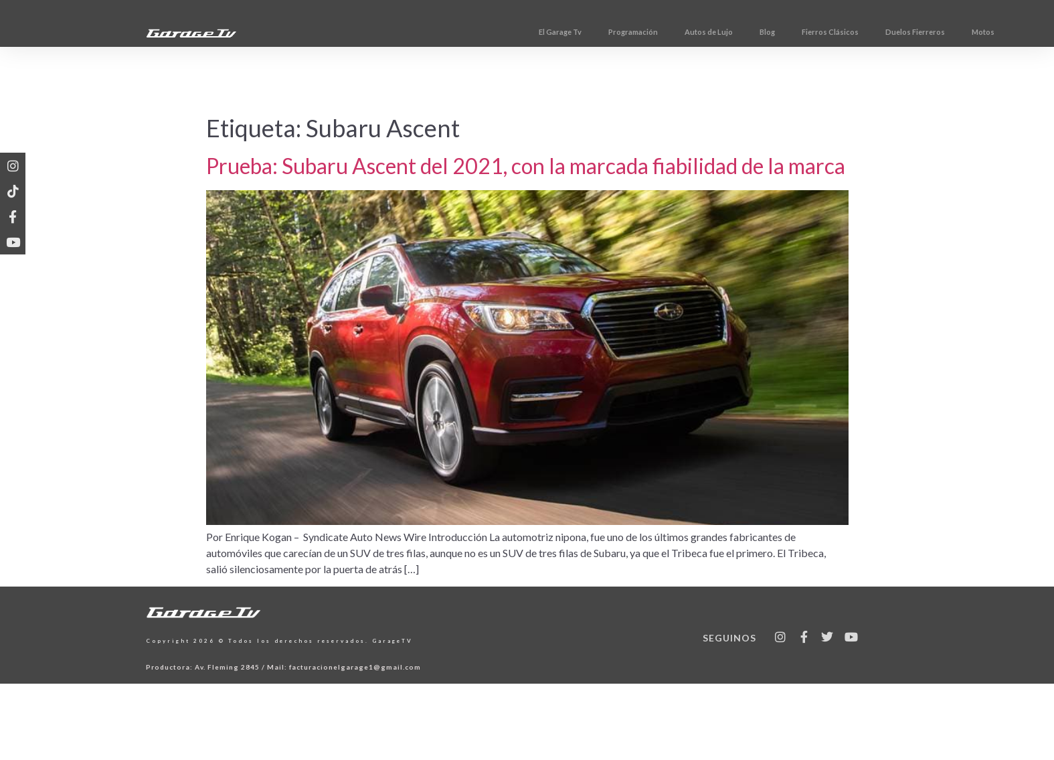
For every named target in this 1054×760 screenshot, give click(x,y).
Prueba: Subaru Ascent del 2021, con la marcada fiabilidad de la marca (525, 166)
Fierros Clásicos (891, 31)
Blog (829, 31)
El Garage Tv (621, 31)
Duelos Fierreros (976, 31)
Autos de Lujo (770, 31)
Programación (694, 31)
